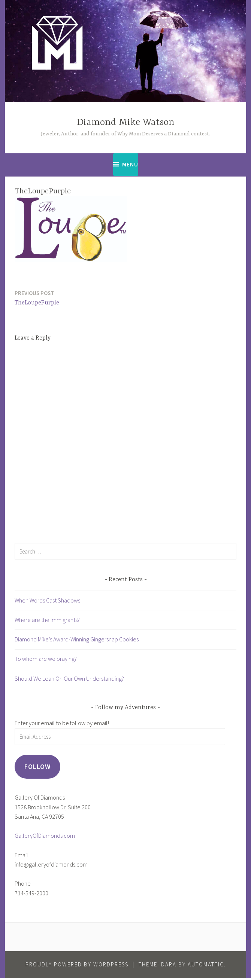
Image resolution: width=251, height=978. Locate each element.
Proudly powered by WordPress (76, 964)
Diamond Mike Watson (126, 122)
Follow (37, 766)
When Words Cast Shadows (47, 600)
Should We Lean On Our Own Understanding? (69, 678)
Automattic (206, 964)
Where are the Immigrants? (47, 619)
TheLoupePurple (37, 297)
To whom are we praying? (46, 658)
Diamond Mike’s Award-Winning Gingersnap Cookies (77, 639)
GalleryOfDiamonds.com (45, 835)
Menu (130, 164)
